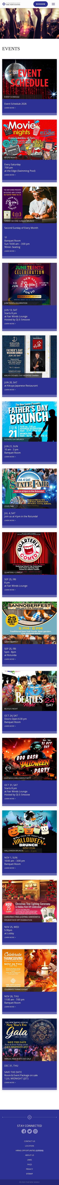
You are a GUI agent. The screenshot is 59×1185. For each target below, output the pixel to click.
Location (29, 1146)
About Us (29, 1155)
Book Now (40, 4)
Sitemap (29, 1174)
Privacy (29, 1169)
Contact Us (29, 1141)
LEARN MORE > (10, 108)
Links (29, 1160)
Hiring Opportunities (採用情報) (29, 1150)
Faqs (29, 1164)
